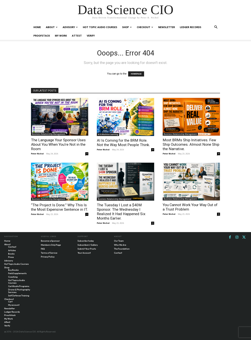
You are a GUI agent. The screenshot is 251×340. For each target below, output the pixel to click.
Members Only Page (51, 245)
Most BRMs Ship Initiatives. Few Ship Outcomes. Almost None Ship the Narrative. (191, 144)
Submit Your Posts (87, 248)
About (52, 27)
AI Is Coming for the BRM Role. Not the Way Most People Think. (123, 142)
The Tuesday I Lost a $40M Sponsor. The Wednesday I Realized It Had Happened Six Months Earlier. (121, 211)
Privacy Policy (48, 256)
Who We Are (120, 245)
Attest (77, 35)
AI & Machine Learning (108, 134)
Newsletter (166, 27)
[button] (216, 27)
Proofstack (41, 35)
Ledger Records (190, 27)
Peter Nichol (37, 153)
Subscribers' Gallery (88, 245)
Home (37, 27)
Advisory (70, 27)
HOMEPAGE (136, 74)
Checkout (145, 27)
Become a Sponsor (50, 241)
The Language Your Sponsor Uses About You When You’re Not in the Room (58, 144)
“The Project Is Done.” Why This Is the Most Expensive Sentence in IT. (59, 207)
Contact (118, 253)
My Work (61, 35)
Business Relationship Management (48, 134)
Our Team (119, 241)
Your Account (84, 253)
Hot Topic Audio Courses (100, 27)
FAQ (43, 248)
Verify (91, 35)
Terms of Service (49, 253)
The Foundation (122, 248)
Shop (127, 27)
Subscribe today (86, 241)
